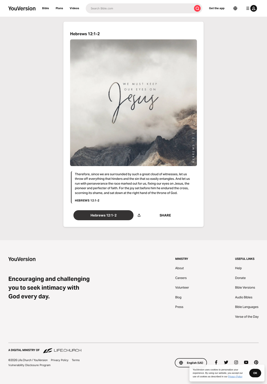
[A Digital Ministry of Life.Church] (133, 348)
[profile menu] (251, 8)
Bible (45, 8)
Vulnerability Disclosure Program (29, 365)
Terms (76, 360)
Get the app (216, 8)
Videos (74, 8)
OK (255, 373)
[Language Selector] (235, 8)
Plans (59, 8)
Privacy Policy (59, 360)
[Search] (139, 8)
